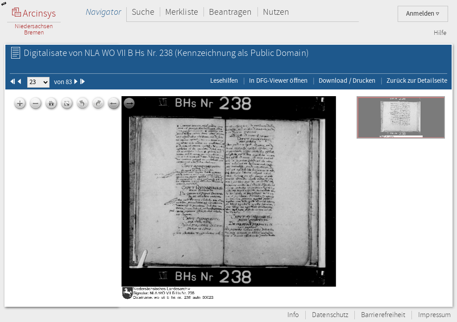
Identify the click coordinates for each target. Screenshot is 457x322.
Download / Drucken (347, 80)
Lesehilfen (224, 80)
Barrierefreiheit (383, 315)
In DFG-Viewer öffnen (278, 80)
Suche (143, 11)
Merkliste (181, 11)
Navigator (103, 11)
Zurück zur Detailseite (416, 80)
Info (293, 315)
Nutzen (276, 11)
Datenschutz (330, 315)
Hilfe (440, 33)
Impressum (434, 315)
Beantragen (230, 11)
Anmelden (423, 13)
